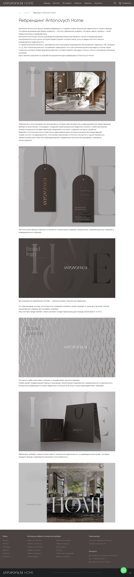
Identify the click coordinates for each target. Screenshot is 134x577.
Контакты (98, 3)
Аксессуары (60, 547)
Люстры (59, 550)
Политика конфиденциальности (100, 540)
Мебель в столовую (63, 540)
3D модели (67, 3)
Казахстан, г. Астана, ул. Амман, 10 (105, 555)
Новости (77, 3)
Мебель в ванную (62, 544)
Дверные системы (63, 556)
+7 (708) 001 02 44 (98, 559)
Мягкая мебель (32, 556)
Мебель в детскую (34, 553)
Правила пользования (97, 544)
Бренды (47, 3)
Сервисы (88, 3)
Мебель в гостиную (34, 544)
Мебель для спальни (35, 547)
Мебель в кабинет (34, 550)
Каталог (56, 3)
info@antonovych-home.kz (101, 562)
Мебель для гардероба (65, 553)
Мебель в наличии (34, 540)
